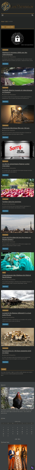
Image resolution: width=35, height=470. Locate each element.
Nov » (19, 439)
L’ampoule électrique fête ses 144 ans (15, 128)
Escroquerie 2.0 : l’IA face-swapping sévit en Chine (16, 352)
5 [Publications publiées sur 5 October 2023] (17, 427)
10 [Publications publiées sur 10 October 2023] (8, 429)
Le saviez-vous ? (5, 125)
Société (4, 272)
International (5, 49)
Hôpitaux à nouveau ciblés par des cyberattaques (14, 53)
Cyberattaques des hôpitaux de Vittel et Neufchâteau (16, 276)
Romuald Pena (13, 56)
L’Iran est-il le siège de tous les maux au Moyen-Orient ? (16, 238)
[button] (32, 467)
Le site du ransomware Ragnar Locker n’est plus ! (16, 165)
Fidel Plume (13, 130)
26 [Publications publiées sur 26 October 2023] (17, 433)
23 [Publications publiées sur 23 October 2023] (3, 433)
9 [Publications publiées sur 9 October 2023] (3, 429)
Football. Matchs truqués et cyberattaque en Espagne (17, 91)
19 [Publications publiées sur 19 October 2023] (17, 431)
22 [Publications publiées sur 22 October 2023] (31, 431)
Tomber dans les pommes (11, 202)
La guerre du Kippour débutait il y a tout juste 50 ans (16, 314)
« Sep (16, 439)
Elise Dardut (13, 204)
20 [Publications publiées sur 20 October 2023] (22, 431)
